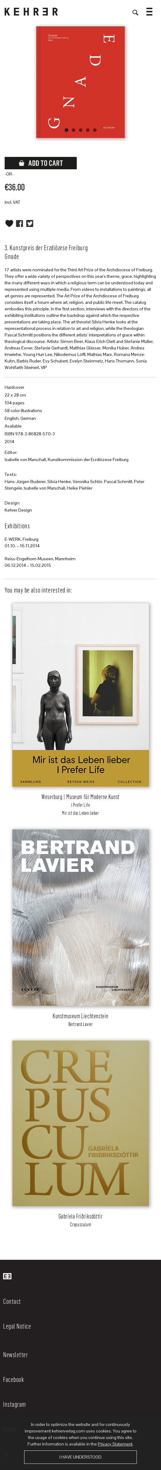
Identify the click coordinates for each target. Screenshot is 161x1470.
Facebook (13, 1379)
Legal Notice (17, 1325)
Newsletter (15, 1354)
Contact (12, 1301)
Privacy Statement (115, 1444)
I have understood (80, 1457)
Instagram (14, 1404)
